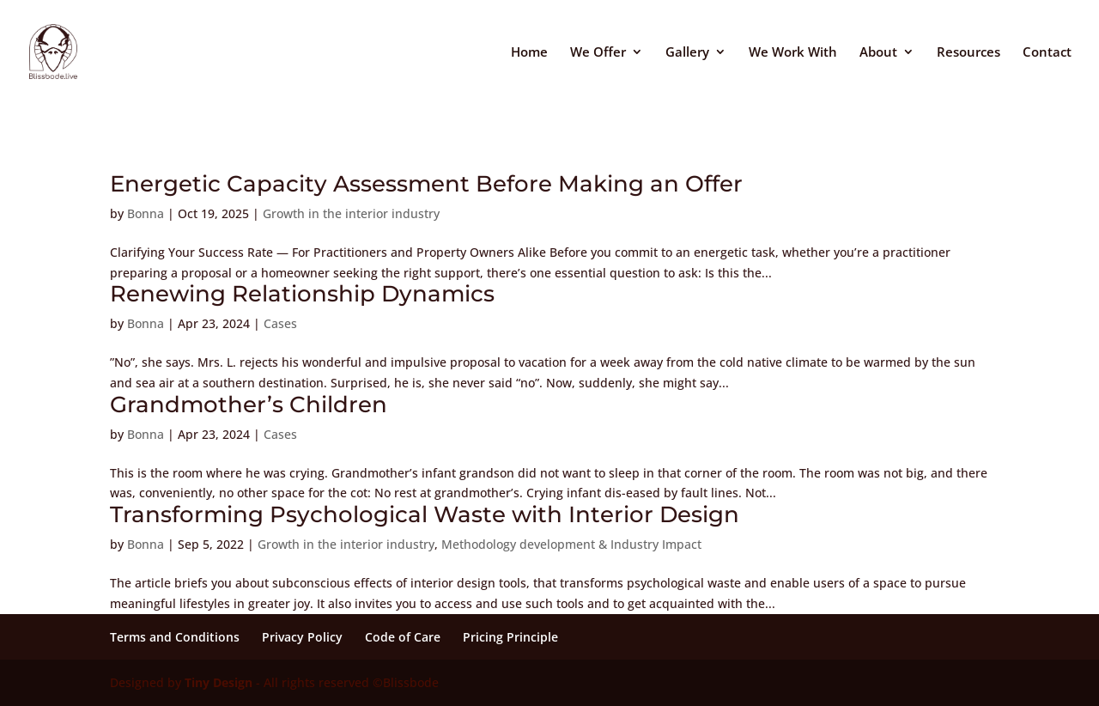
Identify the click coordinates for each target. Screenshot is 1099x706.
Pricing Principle (510, 637)
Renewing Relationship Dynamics (302, 293)
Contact (1047, 53)
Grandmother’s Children (248, 404)
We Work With (793, 53)
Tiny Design (218, 682)
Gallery (687, 53)
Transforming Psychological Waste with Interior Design (424, 514)
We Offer (598, 53)
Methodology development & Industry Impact (571, 544)
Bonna (145, 213)
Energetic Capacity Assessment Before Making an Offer (426, 184)
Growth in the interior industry (351, 213)
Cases (280, 323)
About (878, 53)
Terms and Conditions (175, 637)
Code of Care (402, 637)
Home (529, 53)
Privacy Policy (302, 637)
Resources (968, 53)
